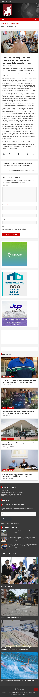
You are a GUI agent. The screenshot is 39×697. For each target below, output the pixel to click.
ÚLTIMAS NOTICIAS (9, 527)
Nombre (5, 205)
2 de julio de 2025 (6, 415)
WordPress (25, 694)
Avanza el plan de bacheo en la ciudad (19, 531)
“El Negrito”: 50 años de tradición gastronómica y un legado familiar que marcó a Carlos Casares (22, 545)
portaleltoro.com (16, 692)
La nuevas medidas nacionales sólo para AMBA (22, 170)
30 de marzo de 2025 (7, 478)
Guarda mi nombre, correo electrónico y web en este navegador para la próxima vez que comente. (16, 228)
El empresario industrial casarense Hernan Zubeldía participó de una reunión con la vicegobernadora (18, 164)
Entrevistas (6, 354)
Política (16, 55)
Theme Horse (31, 692)
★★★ (4, 55)
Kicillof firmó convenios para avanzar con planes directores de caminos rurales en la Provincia (22, 538)
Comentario (6, 185)
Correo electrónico (8, 212)
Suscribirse (6, 519)
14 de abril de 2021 (7, 66)
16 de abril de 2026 (7, 384)
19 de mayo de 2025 (7, 447)
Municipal (9, 55)
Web (3, 219)
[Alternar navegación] (3, 19)
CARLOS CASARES (19, 337)
